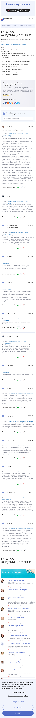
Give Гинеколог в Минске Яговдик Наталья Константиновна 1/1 (8, 615)
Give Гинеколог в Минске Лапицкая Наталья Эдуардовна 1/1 (8, 640)
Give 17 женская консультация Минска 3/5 (6, 95)
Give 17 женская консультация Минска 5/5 (8, 95)
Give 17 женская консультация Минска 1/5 (3, 95)
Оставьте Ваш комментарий (18, 119)
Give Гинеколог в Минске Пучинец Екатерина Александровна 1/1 (8, 649)
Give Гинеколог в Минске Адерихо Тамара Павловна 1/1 (8, 632)
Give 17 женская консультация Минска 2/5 (4, 95)
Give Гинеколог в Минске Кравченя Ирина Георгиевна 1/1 (8, 605)
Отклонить (18, 707)
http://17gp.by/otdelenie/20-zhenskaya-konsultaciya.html (13, 44)
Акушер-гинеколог (13, 133)
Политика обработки (18, 692)
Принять (18, 713)
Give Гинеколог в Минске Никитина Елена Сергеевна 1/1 (8, 659)
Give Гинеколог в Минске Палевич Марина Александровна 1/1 (8, 595)
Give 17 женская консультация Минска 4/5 (7, 95)
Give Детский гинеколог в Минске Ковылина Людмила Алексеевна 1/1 (8, 676)
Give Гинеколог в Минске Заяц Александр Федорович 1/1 (8, 667)
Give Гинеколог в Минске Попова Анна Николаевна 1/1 (8, 587)
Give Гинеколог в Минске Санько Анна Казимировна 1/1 (8, 623)
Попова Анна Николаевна (25, 393)
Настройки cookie (18, 702)
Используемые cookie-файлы (18, 696)
